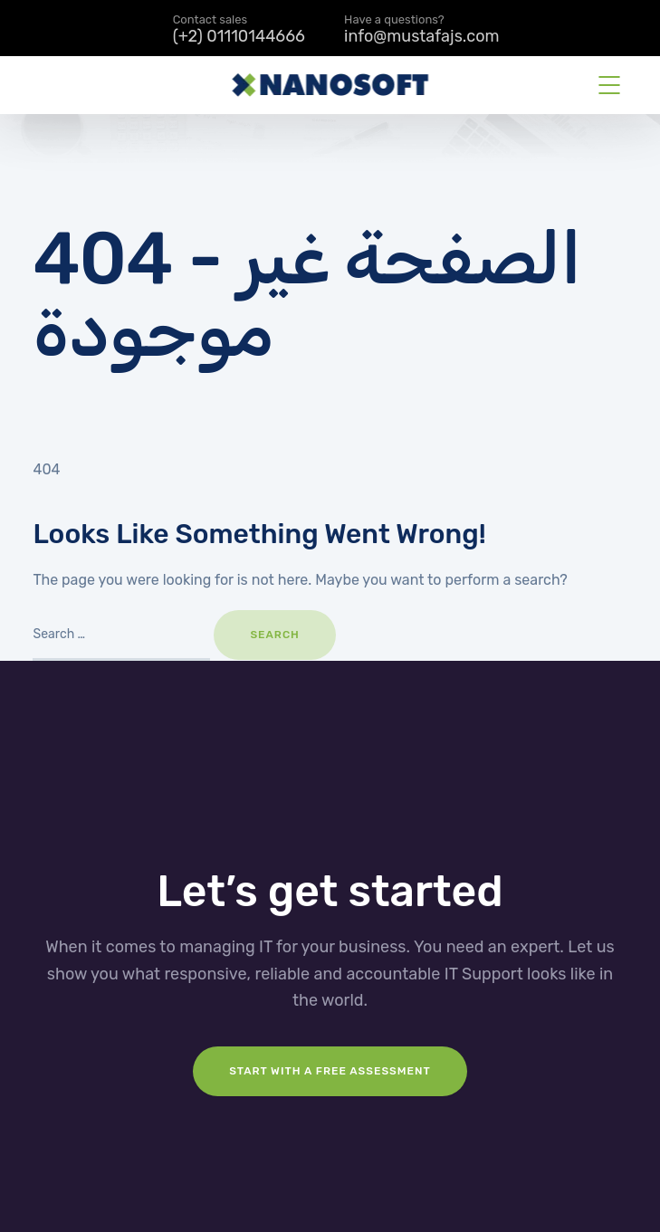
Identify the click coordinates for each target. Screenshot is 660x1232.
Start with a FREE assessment (330, 1071)
